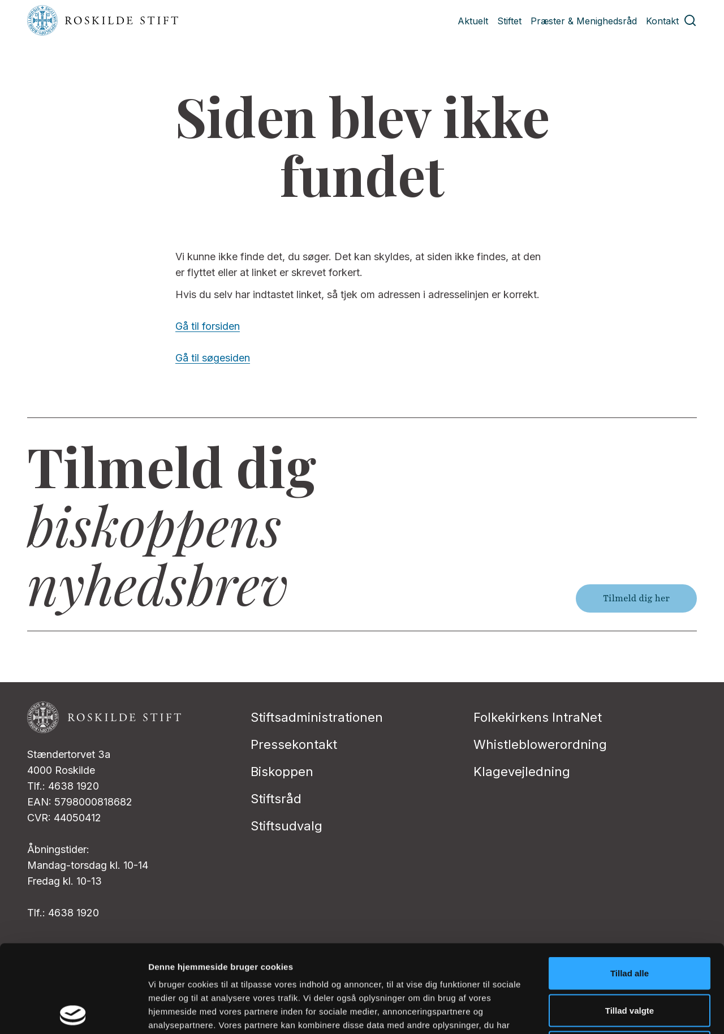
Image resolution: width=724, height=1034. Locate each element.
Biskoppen (282, 771)
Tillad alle (629, 885)
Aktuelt (473, 21)
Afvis (629, 959)
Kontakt (662, 21)
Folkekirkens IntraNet (537, 717)
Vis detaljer (588, 1011)
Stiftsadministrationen (317, 717)
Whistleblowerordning (540, 744)
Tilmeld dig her (636, 598)
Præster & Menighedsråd (584, 21)
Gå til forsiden (207, 326)
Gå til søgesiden (212, 358)
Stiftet (509, 21)
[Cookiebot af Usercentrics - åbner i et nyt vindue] (73, 1011)
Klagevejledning (521, 771)
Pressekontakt (294, 744)
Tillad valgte (629, 923)
